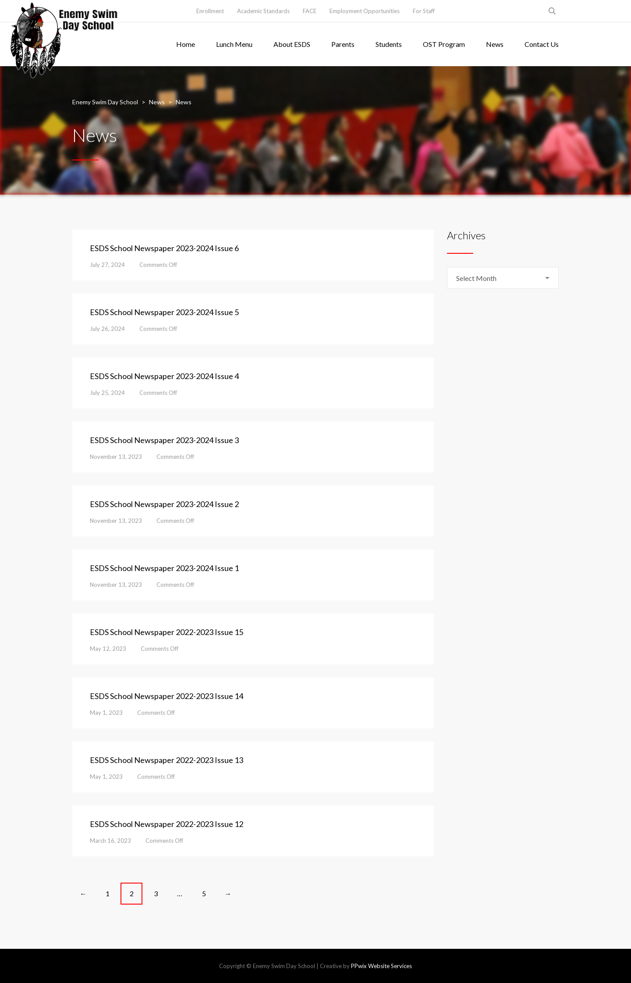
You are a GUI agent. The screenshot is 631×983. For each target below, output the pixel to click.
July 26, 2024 (107, 328)
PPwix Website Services (381, 965)
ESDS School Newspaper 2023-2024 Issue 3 (164, 440)
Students (389, 44)
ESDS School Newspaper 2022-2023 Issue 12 (166, 824)
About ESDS (291, 44)
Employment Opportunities (365, 10)
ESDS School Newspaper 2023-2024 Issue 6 (164, 248)
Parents (342, 44)
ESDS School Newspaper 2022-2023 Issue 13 (166, 760)
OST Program (444, 44)
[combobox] (503, 278)
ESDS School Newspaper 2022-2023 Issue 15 (166, 632)
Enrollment (210, 10)
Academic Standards (263, 10)
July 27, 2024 (107, 264)
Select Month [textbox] (476, 278)
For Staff (424, 10)
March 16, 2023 (110, 840)
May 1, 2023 (106, 712)
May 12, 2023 (108, 648)
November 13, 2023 (116, 456)
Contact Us (542, 44)
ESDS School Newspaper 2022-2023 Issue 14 (166, 696)
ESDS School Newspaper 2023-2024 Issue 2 (164, 504)
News (494, 44)
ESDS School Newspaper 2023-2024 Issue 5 (164, 312)
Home (185, 44)
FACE (309, 10)
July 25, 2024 (107, 392)
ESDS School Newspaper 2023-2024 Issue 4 (164, 376)
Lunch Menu (234, 44)
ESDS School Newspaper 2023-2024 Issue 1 (164, 568)
